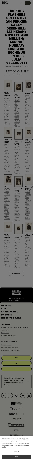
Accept (16, 456)
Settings (16, 451)
